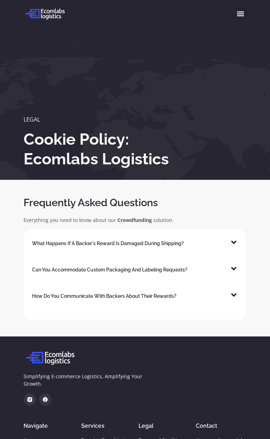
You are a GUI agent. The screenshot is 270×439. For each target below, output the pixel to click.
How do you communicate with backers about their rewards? (104, 296)
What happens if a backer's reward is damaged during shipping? (108, 243)
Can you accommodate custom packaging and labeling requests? (109, 270)
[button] (240, 13)
